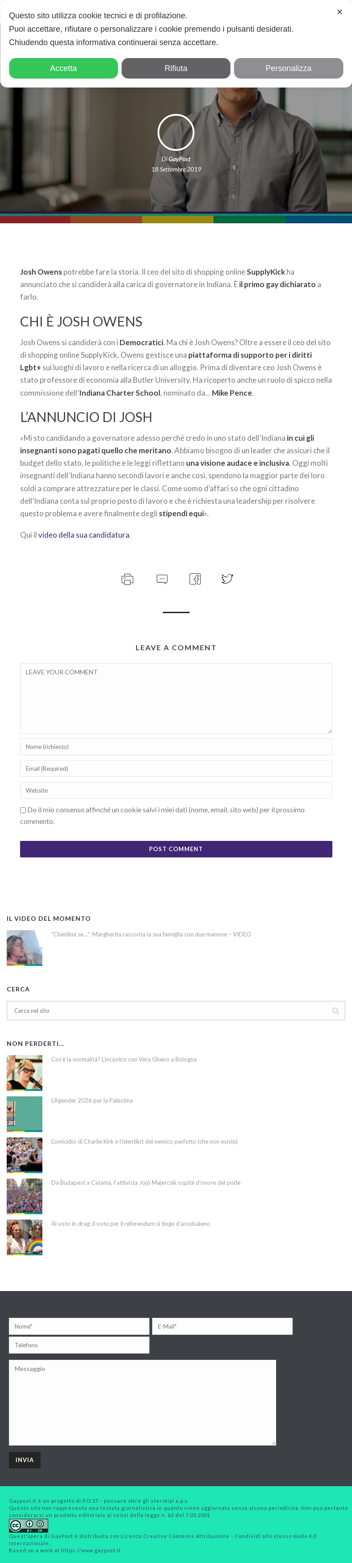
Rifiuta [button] (176, 68)
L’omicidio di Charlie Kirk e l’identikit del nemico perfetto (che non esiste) (144, 1141)
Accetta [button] (63, 68)
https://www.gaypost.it (91, 1550)
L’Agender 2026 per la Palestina (92, 1100)
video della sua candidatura (83, 534)
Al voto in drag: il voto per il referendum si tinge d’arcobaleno (130, 1223)
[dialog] (176, 44)
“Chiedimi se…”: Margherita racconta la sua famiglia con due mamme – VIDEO (151, 934)
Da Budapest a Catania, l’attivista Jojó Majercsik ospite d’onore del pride (145, 1182)
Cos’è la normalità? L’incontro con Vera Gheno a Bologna (124, 1059)
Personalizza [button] (288, 68)
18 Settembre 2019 (176, 169)
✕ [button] (339, 12)
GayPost (179, 159)
